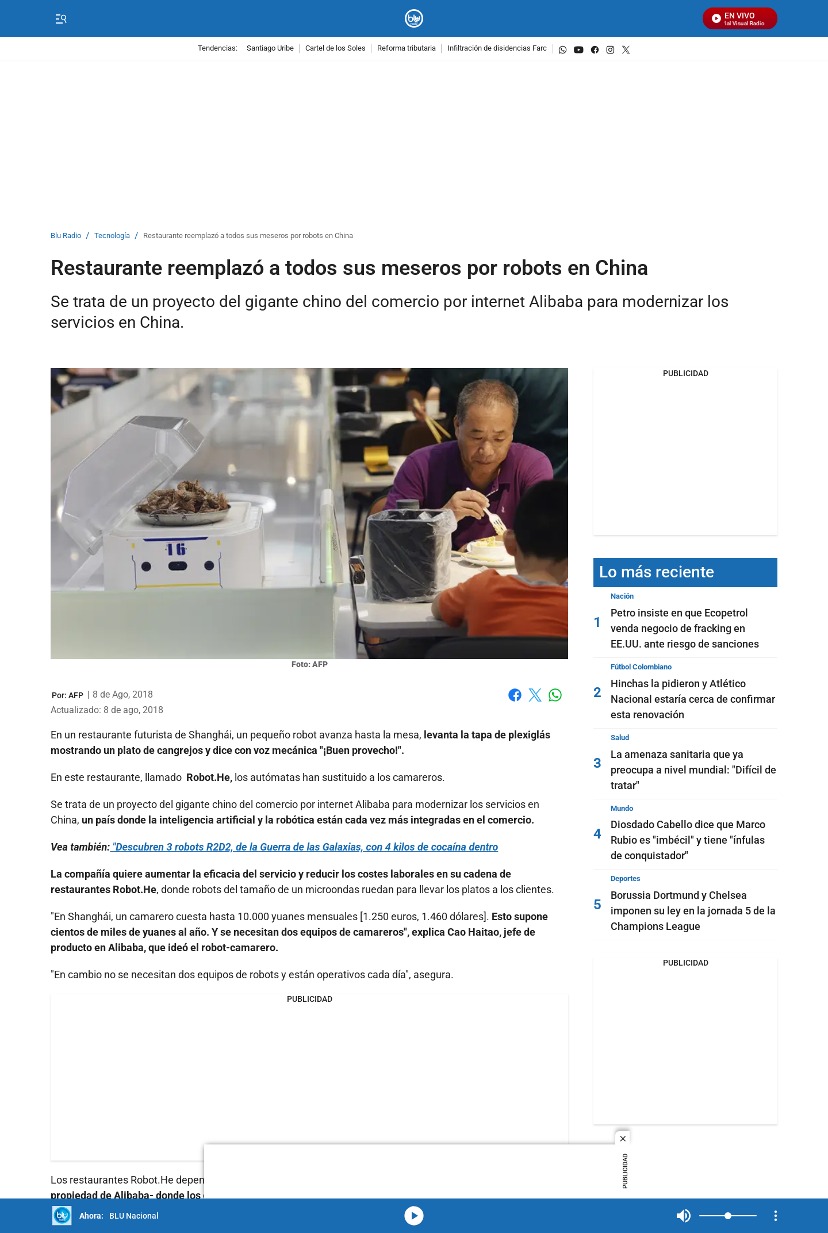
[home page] (414, 18)
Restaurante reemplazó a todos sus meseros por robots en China (248, 236)
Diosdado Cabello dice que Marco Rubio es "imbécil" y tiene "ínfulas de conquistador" (688, 839)
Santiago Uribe (270, 48)
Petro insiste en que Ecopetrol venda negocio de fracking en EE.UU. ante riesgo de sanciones (685, 628)
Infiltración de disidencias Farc (497, 48)
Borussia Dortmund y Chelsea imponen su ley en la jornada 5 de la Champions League (693, 910)
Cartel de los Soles (335, 48)
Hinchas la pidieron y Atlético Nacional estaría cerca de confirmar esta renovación (693, 699)
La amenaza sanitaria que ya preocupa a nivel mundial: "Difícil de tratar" (693, 769)
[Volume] (728, 1215)
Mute (684, 1216)
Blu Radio (66, 236)
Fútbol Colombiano (641, 667)
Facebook (515, 695)
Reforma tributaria (406, 48)
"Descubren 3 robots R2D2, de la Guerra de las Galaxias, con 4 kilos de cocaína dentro (304, 847)
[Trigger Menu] (61, 19)
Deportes (626, 878)
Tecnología (112, 236)
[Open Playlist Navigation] (775, 1215)
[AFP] (75, 695)
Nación (622, 596)
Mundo (622, 808)
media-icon (414, 1216)
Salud (620, 737)
